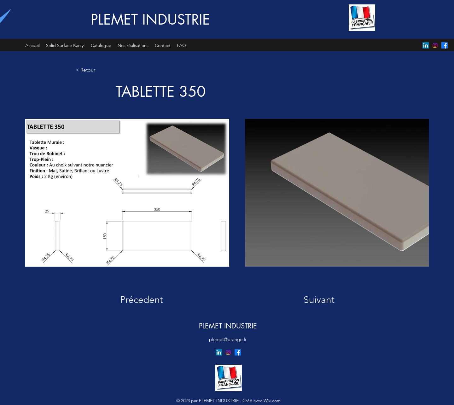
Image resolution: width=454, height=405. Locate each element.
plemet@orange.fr (228, 339)
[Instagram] (435, 45)
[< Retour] (96, 69)
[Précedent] (145, 299)
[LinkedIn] (425, 45)
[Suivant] (313, 299)
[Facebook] (444, 45)
